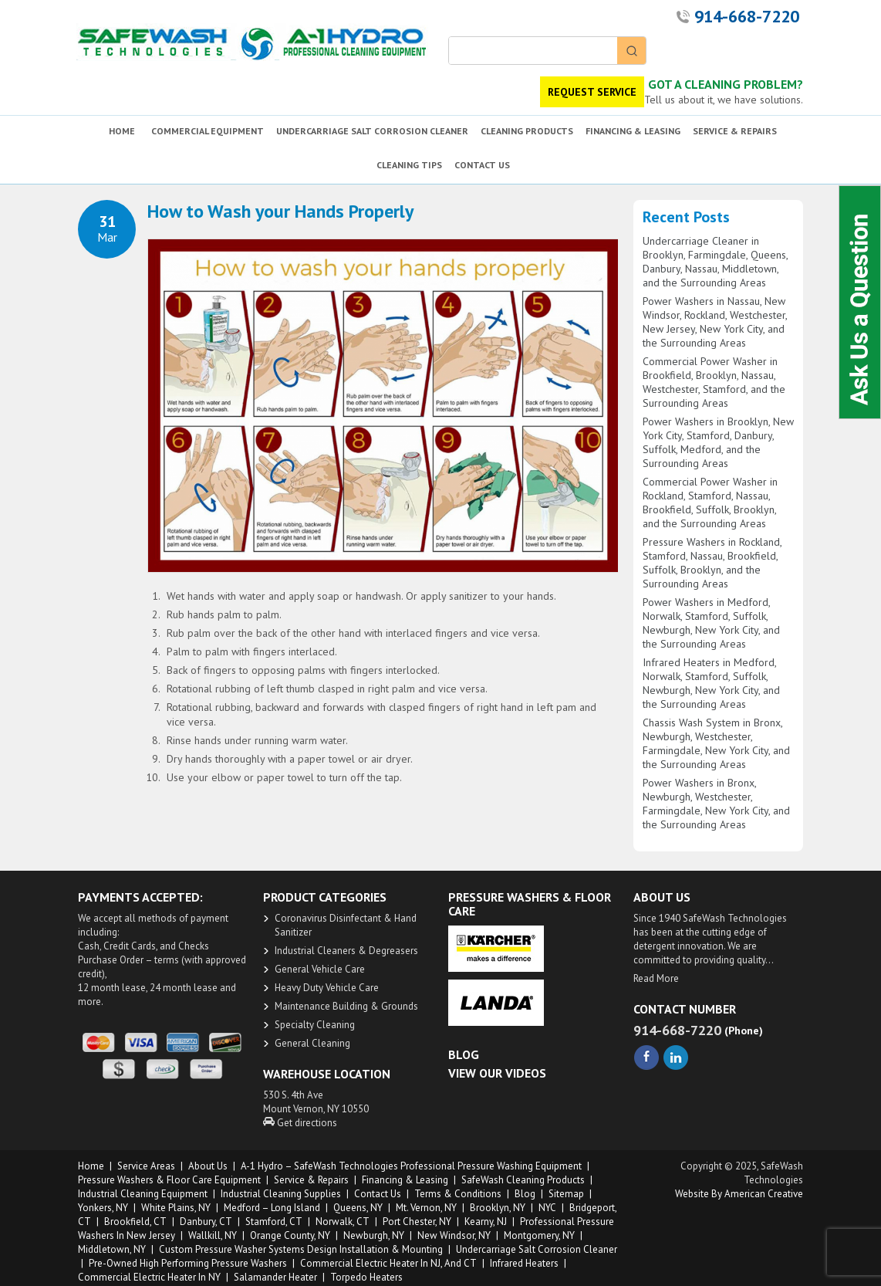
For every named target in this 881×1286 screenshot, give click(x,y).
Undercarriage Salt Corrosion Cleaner (536, 1249)
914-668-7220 (746, 16)
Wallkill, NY (212, 1235)
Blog (525, 1193)
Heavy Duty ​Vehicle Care (327, 987)
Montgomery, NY (539, 1235)
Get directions (300, 1122)
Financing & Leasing (405, 1179)
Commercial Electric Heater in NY (149, 1277)
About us (208, 1166)
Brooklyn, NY (497, 1207)
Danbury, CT (206, 1221)
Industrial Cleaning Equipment (143, 1193)
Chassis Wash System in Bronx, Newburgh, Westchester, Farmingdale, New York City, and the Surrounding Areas (716, 743)
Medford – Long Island (272, 1207)
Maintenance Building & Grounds (346, 1006)
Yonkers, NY (103, 1207)
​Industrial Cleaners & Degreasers (346, 950)
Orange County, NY (290, 1235)
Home (91, 1166)
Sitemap (566, 1193)
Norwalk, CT (343, 1221)
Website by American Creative (739, 1193)
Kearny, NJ (485, 1221)
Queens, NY (358, 1207)
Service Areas (146, 1166)
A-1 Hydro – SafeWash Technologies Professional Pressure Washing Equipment (411, 1166)
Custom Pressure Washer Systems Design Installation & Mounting (301, 1249)
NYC (547, 1207)
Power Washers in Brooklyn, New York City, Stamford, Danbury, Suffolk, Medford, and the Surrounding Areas (718, 442)
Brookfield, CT (135, 1221)
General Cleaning (312, 1043)
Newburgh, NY (373, 1235)
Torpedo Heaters (366, 1277)
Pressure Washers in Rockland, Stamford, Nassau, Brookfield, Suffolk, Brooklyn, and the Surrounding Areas (712, 563)
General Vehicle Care (320, 969)
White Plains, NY (176, 1207)
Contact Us (377, 1193)
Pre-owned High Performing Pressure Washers (188, 1263)
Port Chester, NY (417, 1221)
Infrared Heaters (524, 1263)
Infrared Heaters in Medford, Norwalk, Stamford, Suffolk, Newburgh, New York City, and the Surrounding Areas (711, 683)
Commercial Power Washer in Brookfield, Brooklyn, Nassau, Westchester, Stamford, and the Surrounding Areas (714, 382)
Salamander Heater (275, 1277)
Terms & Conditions (457, 1193)
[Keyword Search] (533, 50)
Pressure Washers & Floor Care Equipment (169, 1179)
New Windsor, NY (454, 1235)
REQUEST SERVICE (592, 92)
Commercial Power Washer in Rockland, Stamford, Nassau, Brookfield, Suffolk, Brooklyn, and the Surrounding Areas (710, 502)
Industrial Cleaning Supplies (281, 1193)
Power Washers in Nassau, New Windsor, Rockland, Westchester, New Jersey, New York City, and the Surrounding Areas (715, 322)
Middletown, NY (112, 1249)
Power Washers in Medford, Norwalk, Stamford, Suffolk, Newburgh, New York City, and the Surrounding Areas (711, 623)
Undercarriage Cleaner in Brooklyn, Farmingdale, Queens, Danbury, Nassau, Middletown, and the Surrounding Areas (715, 261)
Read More (656, 978)
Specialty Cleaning (315, 1024)
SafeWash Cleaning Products (523, 1179)
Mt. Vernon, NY (426, 1207)
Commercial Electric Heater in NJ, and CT (388, 1263)
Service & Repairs (311, 1179)
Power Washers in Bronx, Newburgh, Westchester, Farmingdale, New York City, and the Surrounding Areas (716, 803)
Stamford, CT (273, 1221)
